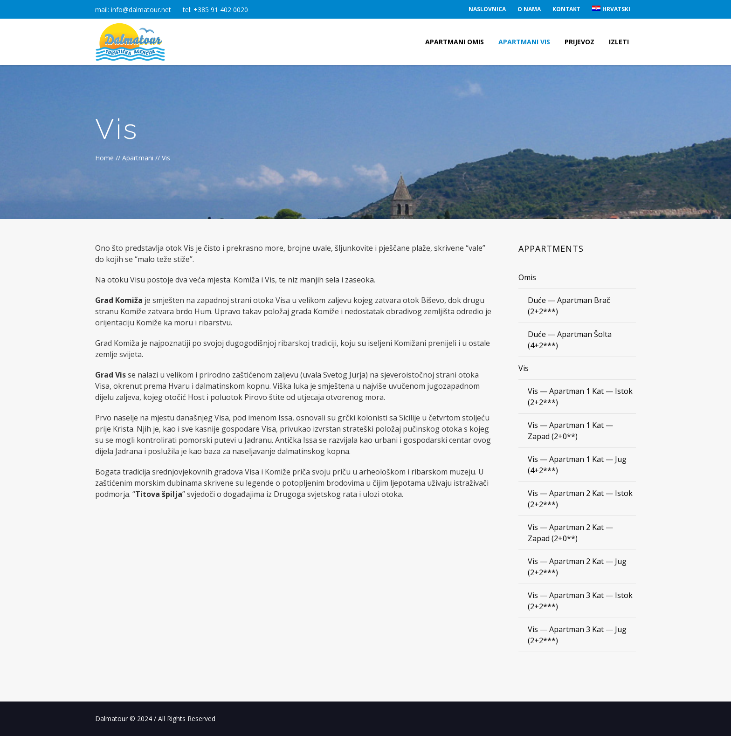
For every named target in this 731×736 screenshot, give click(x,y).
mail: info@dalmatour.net (133, 9)
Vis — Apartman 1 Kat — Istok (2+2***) (580, 396)
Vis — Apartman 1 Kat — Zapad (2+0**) (570, 430)
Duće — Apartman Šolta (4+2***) (570, 340)
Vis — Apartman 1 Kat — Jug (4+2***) (577, 464)
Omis (527, 277)
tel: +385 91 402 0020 (215, 9)
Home (104, 157)
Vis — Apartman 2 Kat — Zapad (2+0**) (570, 532)
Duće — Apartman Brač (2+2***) (569, 305)
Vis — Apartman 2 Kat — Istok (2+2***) (580, 498)
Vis (523, 368)
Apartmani (137, 157)
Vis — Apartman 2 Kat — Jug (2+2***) (577, 567)
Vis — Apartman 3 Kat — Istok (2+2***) (580, 601)
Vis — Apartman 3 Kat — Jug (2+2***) (577, 635)
